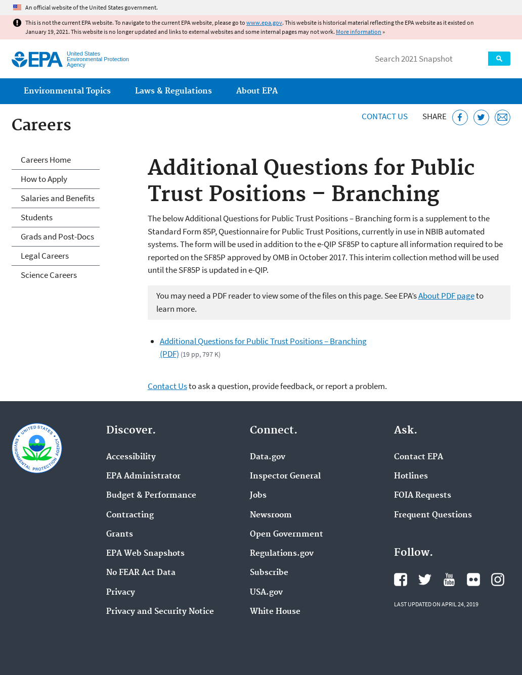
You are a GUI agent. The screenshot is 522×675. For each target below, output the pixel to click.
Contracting (130, 515)
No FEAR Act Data (141, 572)
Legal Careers (45, 255)
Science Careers (49, 274)
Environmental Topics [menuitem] (67, 91)
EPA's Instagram (497, 579)
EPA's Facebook (400, 579)
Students (37, 217)
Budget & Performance (151, 495)
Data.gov (267, 457)
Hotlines (411, 476)
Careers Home (46, 159)
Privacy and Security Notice (160, 611)
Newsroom (271, 515)
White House (275, 611)
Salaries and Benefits (58, 198)
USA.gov (266, 592)
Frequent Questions (433, 515)
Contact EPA (418, 457)
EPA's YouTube (449, 579)
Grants (119, 534)
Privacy (120, 592)
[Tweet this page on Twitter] (481, 117)
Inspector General (285, 476)
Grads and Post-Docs (57, 236)
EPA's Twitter (424, 579)
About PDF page (446, 295)
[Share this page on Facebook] (460, 117)
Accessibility (131, 457)
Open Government (286, 534)
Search (499, 59)
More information (358, 31)
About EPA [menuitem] (257, 91)
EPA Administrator (143, 476)
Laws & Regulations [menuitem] (173, 91)
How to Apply (44, 178)
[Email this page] (502, 117)
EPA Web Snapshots (145, 553)
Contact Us (385, 116)
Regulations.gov (282, 553)
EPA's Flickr (473, 579)
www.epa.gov (264, 22)
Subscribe (269, 572)
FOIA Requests (422, 495)
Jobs (258, 495)
